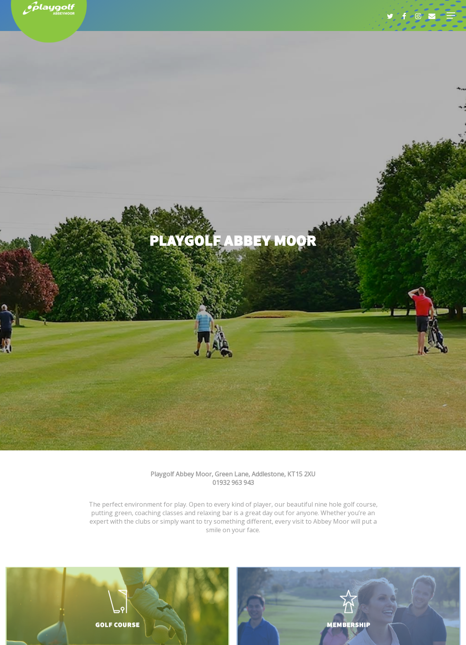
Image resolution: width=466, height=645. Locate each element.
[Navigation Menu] (451, 15)
